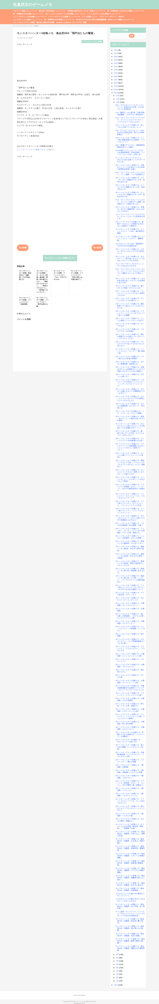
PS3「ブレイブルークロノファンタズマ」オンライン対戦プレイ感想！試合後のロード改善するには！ (130, 202)
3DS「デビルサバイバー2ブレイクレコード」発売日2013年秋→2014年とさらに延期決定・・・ (129, 107)
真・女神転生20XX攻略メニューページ (59, 19)
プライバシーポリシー (108, 17)
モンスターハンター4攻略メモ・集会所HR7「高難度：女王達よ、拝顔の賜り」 (130, 841)
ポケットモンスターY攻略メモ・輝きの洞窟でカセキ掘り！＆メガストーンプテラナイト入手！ (130, 336)
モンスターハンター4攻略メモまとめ (33, 150)
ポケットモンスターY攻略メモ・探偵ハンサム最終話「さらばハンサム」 (130, 542)
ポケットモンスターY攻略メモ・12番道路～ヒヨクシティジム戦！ (129, 710)
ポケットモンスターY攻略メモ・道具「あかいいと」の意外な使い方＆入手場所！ (130, 418)
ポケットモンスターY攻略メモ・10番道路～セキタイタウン (129, 728)
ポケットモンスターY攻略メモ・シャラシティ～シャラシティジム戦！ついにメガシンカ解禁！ (130, 716)
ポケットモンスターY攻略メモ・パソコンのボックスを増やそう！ (129, 299)
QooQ (83, 1003)
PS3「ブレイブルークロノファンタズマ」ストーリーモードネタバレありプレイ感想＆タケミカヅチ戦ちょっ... (130, 272)
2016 (116, 83)
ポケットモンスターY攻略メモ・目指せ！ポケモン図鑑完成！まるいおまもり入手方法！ (130, 209)
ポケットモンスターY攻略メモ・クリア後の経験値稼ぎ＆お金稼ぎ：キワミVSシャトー (130, 140)
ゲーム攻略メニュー (90, 17)
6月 (117, 964)
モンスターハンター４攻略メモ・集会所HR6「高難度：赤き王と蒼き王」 (130, 884)
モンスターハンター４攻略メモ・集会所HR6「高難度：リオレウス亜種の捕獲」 (130, 856)
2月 (117, 977)
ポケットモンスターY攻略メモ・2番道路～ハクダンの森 (129, 815)
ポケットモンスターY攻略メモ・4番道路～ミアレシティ (129, 789)
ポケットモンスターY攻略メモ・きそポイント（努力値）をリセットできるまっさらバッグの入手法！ (130, 258)
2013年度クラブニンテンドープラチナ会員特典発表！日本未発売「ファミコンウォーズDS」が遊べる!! (130, 152)
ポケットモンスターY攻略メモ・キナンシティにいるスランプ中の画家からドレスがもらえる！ (130, 398)
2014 (116, 89)
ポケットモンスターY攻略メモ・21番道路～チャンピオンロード (129, 604)
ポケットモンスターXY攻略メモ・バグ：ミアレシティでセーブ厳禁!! (129, 412)
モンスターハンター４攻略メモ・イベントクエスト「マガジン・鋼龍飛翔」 (130, 238)
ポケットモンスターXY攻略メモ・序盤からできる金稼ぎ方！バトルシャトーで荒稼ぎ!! (130, 734)
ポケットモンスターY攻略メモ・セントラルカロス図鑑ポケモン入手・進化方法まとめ (130, 194)
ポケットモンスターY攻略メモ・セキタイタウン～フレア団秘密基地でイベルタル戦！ (130, 641)
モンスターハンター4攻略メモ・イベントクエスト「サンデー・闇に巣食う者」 (130, 351)
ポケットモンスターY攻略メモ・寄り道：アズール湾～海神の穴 (129, 705)
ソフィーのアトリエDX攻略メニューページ (30, 17)
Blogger (83, 995)
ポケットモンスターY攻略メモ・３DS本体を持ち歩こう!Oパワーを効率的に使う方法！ (130, 281)
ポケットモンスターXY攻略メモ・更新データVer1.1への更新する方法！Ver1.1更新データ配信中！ (130, 224)
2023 (116, 60)
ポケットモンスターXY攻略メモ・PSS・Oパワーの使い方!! (128, 741)
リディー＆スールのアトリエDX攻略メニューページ (65, 14)
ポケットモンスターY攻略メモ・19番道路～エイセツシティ (129, 622)
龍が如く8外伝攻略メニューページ (52, 11)
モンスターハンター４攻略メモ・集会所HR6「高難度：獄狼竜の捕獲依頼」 (130, 863)
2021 (116, 66)
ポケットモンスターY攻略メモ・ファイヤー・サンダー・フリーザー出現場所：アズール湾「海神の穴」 (130, 531)
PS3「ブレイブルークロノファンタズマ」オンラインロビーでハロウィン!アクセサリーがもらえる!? (130, 120)
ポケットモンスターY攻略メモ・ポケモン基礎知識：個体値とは (129, 363)
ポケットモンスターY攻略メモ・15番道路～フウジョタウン (129, 665)
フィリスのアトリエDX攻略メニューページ (104, 14)
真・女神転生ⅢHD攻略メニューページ (28, 14)
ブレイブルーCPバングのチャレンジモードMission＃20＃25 (129, 265)
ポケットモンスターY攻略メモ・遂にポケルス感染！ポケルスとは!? (129, 287)
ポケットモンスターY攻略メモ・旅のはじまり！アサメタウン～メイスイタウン (130, 808)
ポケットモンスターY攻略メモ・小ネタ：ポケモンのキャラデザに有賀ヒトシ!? (130, 251)
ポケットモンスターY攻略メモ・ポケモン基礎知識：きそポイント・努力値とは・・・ (130, 406)
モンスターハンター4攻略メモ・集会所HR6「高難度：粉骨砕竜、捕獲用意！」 (130, 848)
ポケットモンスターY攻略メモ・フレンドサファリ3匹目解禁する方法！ (129, 439)
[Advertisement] (60, 61)
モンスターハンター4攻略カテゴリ (60, 258)
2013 (116, 93)
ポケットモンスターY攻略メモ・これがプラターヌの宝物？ (129, 330)
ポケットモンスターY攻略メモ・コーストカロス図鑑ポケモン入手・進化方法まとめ (130, 187)
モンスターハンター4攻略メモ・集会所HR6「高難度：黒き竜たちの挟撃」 (129, 928)
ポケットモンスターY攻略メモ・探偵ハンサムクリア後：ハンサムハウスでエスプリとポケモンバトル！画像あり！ (130, 463)
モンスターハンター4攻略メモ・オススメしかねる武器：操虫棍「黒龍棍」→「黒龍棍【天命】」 (129, 826)
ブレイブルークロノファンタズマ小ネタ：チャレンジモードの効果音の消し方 (130, 216)
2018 (116, 76)
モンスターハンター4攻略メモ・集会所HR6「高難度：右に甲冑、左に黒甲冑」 (130, 906)
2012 (116, 985)
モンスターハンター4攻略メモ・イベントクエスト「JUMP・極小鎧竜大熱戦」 (129, 231)
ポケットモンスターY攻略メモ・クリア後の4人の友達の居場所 (129, 357)
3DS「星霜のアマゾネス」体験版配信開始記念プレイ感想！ (130, 146)
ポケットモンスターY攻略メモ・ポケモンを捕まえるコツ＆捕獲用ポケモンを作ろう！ (130, 391)
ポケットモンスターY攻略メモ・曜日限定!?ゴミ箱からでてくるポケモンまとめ (130, 306)
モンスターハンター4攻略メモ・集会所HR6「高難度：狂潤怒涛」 (129, 889)
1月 (117, 981)
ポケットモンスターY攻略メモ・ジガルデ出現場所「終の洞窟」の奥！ (129, 524)
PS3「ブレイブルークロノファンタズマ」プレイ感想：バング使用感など (130, 173)
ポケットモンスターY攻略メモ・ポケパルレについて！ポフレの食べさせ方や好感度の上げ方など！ (130, 518)
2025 (116, 53)
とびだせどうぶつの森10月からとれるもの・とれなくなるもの (130, 900)
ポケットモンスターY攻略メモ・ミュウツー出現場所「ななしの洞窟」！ (130, 537)
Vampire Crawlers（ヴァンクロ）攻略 (71, 22)
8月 (117, 958)
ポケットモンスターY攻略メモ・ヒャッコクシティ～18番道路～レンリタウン (130, 628)
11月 (118, 99)
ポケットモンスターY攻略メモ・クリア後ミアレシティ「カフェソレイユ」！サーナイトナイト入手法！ (129, 503)
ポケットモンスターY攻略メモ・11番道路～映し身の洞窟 (129, 723)
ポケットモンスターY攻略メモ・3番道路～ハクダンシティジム (129, 795)
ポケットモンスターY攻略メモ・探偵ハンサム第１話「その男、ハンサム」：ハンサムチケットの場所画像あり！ (130, 579)
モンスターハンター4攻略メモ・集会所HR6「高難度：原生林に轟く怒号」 (129, 921)
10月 (118, 102)
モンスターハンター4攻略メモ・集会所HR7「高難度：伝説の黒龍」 (129, 935)
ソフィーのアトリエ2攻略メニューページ (64, 17)
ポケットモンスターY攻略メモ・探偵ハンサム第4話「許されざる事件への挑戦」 (129, 556)
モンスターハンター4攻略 (92, 41)
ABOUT (121, 17)
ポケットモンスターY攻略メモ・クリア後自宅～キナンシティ (129, 594)
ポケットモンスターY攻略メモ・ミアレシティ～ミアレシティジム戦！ (129, 694)
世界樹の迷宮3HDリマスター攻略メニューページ (87, 11)
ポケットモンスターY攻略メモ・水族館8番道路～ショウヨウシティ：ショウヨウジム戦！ (129, 754)
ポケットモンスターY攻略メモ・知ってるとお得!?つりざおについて (129, 126)
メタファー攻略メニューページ (25, 11)
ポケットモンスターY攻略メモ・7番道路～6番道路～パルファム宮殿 (129, 771)
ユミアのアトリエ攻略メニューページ (27, 19)
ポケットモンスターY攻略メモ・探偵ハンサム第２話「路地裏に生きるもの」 (130, 571)
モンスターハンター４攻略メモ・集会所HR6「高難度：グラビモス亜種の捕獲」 (130, 870)
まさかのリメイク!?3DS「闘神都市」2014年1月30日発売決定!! (130, 245)
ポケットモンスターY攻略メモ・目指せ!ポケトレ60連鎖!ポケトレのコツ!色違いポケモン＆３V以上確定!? (130, 369)
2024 (116, 56)
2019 (116, 73)
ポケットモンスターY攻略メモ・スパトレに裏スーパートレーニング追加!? (129, 455)
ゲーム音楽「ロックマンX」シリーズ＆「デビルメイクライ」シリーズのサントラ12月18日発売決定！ (130, 914)
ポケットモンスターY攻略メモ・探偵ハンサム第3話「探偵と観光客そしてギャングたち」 (129, 563)
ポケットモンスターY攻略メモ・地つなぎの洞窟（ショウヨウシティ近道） (129, 747)
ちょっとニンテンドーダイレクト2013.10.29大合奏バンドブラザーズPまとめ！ (130, 160)
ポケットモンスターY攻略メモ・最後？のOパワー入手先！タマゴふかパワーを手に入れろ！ (129, 433)
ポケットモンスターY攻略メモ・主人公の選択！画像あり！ (129, 820)
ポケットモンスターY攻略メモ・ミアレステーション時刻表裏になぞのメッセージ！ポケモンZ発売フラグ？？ (130, 447)
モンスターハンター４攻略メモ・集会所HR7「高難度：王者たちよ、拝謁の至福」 (130, 834)
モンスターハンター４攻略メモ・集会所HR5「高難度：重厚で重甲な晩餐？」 (130, 941)
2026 (116, 50)
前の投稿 (97, 248)
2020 (116, 70)
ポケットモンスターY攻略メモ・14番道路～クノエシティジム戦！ (129, 681)
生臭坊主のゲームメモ (32, 4)
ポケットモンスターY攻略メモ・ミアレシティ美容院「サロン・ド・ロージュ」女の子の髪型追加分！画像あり (130, 488)
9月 (117, 954)
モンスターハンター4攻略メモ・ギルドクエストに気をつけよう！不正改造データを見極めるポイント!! (130, 426)
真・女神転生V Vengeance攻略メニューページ (125, 11)
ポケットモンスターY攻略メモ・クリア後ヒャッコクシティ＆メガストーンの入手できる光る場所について (130, 587)
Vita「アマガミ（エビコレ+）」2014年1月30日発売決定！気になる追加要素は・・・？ (129, 132)
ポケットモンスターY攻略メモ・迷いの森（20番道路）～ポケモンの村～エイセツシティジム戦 (130, 616)
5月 (117, 968)
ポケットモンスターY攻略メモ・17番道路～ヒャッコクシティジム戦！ (129, 655)
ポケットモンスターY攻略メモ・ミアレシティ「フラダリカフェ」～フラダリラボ (130, 649)
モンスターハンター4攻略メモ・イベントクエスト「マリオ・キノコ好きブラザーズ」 (130, 801)
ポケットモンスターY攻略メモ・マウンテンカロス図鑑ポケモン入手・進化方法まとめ (130, 180)
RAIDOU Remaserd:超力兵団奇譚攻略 (91, 19)
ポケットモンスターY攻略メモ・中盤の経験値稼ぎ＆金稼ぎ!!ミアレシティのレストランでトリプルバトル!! (129, 688)
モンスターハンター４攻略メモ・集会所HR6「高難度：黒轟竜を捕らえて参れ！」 (130, 878)
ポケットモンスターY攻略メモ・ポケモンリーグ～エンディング (129, 599)
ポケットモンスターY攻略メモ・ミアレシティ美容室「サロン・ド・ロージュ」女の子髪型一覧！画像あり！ (130, 783)
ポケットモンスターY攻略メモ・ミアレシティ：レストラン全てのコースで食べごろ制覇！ (130, 313)
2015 (116, 86)
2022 (116, 63)
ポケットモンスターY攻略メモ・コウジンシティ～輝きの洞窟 (129, 761)
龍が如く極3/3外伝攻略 (45, 22)
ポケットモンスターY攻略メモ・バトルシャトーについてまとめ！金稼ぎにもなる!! (130, 293)
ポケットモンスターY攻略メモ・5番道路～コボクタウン (129, 777)
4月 (117, 971)
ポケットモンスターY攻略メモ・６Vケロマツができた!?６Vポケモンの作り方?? (129, 344)
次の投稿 (23, 248)
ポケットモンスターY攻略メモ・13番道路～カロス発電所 (129, 699)
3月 (117, 974)
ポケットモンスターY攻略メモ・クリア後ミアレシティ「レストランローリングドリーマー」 (130, 511)
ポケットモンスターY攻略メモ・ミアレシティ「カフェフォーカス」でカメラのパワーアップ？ (130, 496)
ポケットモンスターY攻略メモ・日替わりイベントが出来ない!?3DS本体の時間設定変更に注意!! (130, 167)
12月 (118, 96)
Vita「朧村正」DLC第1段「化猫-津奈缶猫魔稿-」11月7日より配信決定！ (130, 113)
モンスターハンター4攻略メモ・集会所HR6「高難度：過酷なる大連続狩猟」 (130, 948)
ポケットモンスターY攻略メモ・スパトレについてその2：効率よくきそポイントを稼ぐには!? (129, 472)
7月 (117, 961)
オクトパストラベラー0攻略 (24, 22)
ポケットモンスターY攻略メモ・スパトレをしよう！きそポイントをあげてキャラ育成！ (130, 479)
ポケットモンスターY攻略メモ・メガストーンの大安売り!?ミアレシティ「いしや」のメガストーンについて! (130, 383)
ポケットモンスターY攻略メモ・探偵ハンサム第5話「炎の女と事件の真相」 (129, 549)
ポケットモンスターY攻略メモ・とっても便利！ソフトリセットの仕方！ (130, 319)
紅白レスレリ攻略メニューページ (121, 19)
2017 (116, 80)
